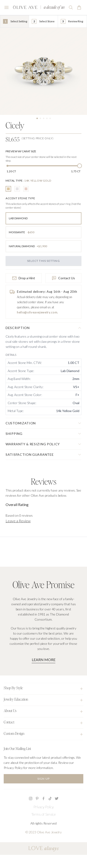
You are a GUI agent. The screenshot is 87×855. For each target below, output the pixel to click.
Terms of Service (43, 814)
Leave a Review (18, 521)
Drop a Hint (23, 278)
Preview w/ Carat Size (21, 151)
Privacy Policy (43, 807)
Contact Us (63, 278)
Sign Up (43, 778)
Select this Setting (43, 261)
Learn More (43, 659)
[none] (28, 180)
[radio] (8, 189)
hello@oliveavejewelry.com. (37, 312)
